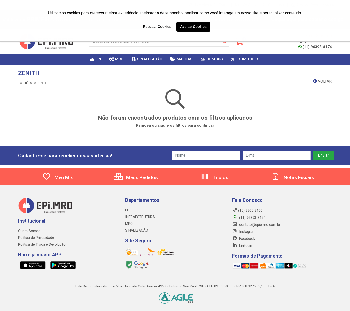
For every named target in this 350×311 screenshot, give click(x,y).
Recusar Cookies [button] (157, 27)
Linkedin (242, 246)
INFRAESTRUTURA (140, 217)
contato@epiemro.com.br (256, 224)
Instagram (243, 231)
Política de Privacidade (36, 237)
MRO (129, 223)
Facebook (243, 238)
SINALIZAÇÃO (136, 230)
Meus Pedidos (136, 177)
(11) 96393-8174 (315, 47)
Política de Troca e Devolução (42, 244)
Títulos (214, 177)
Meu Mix (57, 177)
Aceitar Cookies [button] (193, 27)
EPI (127, 210)
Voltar (322, 81)
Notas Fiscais (292, 177)
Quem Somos (29, 231)
